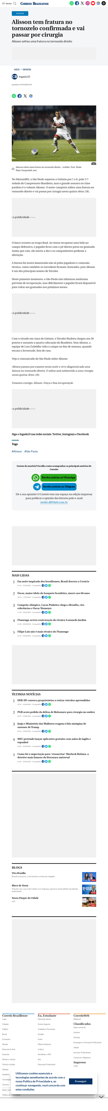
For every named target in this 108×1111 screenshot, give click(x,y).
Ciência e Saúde (8, 1064)
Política (5, 1029)
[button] (35, 1089)
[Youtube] (93, 5)
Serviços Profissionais (82, 1052)
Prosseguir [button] (80, 1081)
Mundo (5, 1044)
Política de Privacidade (11, 1095)
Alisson (17, 451)
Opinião (5, 1069)
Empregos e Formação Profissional (87, 1042)
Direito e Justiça (8, 1059)
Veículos (77, 1037)
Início (17, 69)
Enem (40, 1039)
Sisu (39, 1059)
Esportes (27, 69)
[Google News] (98, 5)
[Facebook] (77, 5)
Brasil (4, 1034)
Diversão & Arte (8, 1049)
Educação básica (44, 1019)
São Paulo (32, 451)
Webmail (77, 1019)
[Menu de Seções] (7, 3)
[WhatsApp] (71, 5)
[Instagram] (88, 5)
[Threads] (104, 5)
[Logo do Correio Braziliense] (35, 3)
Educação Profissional (46, 1064)
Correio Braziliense (15, 1015)
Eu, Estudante (47, 1015)
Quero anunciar (80, 1027)
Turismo (5, 1084)
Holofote (5, 1074)
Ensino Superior (44, 1024)
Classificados (82, 1024)
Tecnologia (6, 1079)
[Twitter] (82, 5)
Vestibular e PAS (44, 1054)
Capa (4, 1019)
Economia (6, 1039)
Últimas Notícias (44, 1044)
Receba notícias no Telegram (59, 486)
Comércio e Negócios (82, 1057)
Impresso (80, 1062)
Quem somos (7, 1090)
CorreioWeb (81, 1015)
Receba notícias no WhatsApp (58, 477)
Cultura (41, 1049)
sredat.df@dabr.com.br (54, 502)
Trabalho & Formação (46, 1029)
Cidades (5, 1024)
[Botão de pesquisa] (14, 3)
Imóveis (77, 1032)
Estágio (41, 1034)
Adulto (76, 1047)
